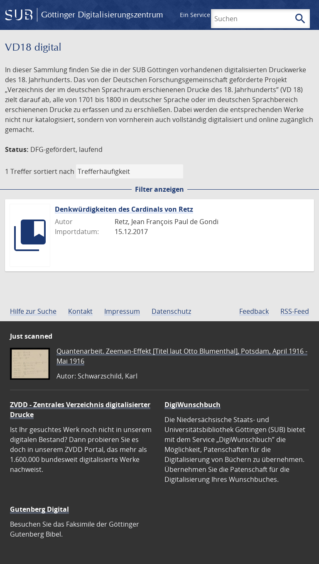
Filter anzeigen (159, 189)
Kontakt (80, 311)
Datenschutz (171, 311)
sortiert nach (54, 171)
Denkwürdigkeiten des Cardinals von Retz (124, 209)
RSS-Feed (294, 311)
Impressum (122, 311)
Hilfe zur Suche (33, 311)
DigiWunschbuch (192, 404)
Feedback (254, 311)
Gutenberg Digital (39, 509)
